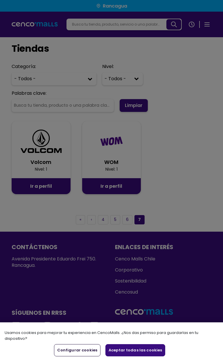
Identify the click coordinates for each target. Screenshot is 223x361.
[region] (111, 341)
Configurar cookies (77, 350)
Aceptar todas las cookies (135, 350)
